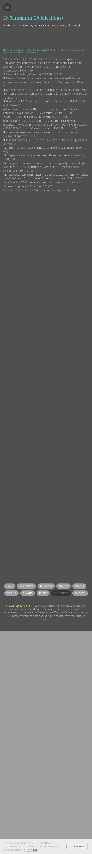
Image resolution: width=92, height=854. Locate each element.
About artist (26, 586)
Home (9, 586)
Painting (11, 593)
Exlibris (43, 593)
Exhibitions (46, 586)
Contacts (80, 593)
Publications (61, 593)
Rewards (63, 586)
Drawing (27, 593)
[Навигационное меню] (7, 7)
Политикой (32, 849)
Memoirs (79, 586)
